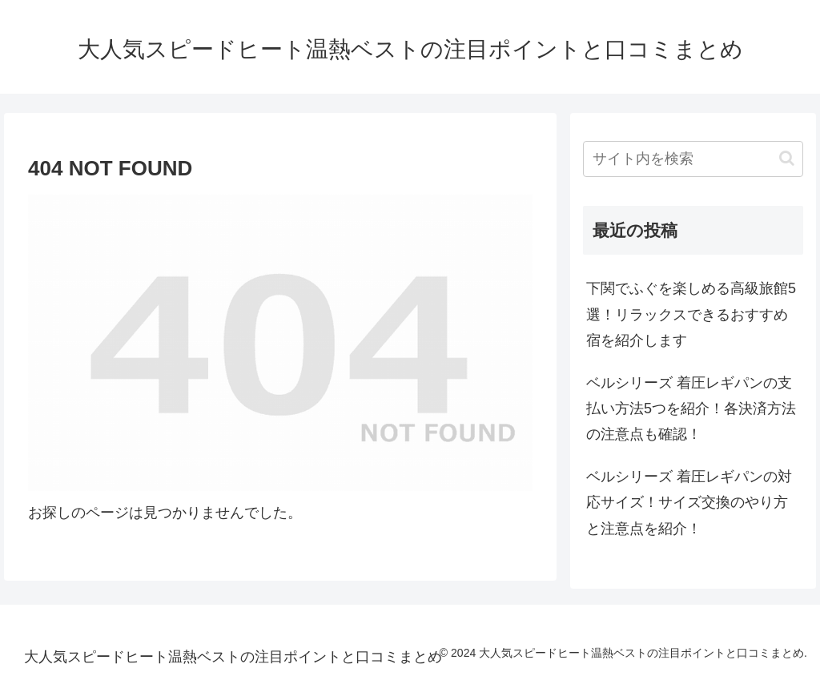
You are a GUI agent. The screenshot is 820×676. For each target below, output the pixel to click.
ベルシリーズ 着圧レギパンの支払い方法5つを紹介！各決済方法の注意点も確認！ (691, 409)
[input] (692, 159)
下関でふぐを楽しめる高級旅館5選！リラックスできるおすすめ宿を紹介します (691, 314)
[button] (787, 158)
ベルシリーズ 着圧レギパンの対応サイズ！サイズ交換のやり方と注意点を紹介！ (689, 503)
